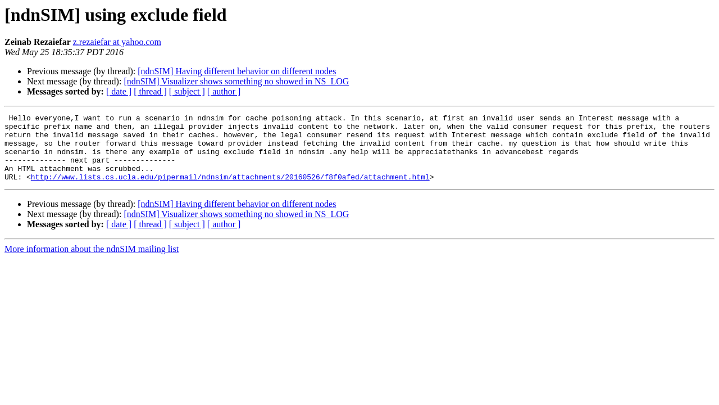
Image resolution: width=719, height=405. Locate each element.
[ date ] (118, 91)
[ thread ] (150, 91)
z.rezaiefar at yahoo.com (117, 42)
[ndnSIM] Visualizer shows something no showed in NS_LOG (236, 81)
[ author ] (224, 91)
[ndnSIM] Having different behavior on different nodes (237, 71)
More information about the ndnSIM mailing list (91, 262)
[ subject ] (187, 91)
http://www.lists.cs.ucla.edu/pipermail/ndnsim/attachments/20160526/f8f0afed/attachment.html (230, 190)
